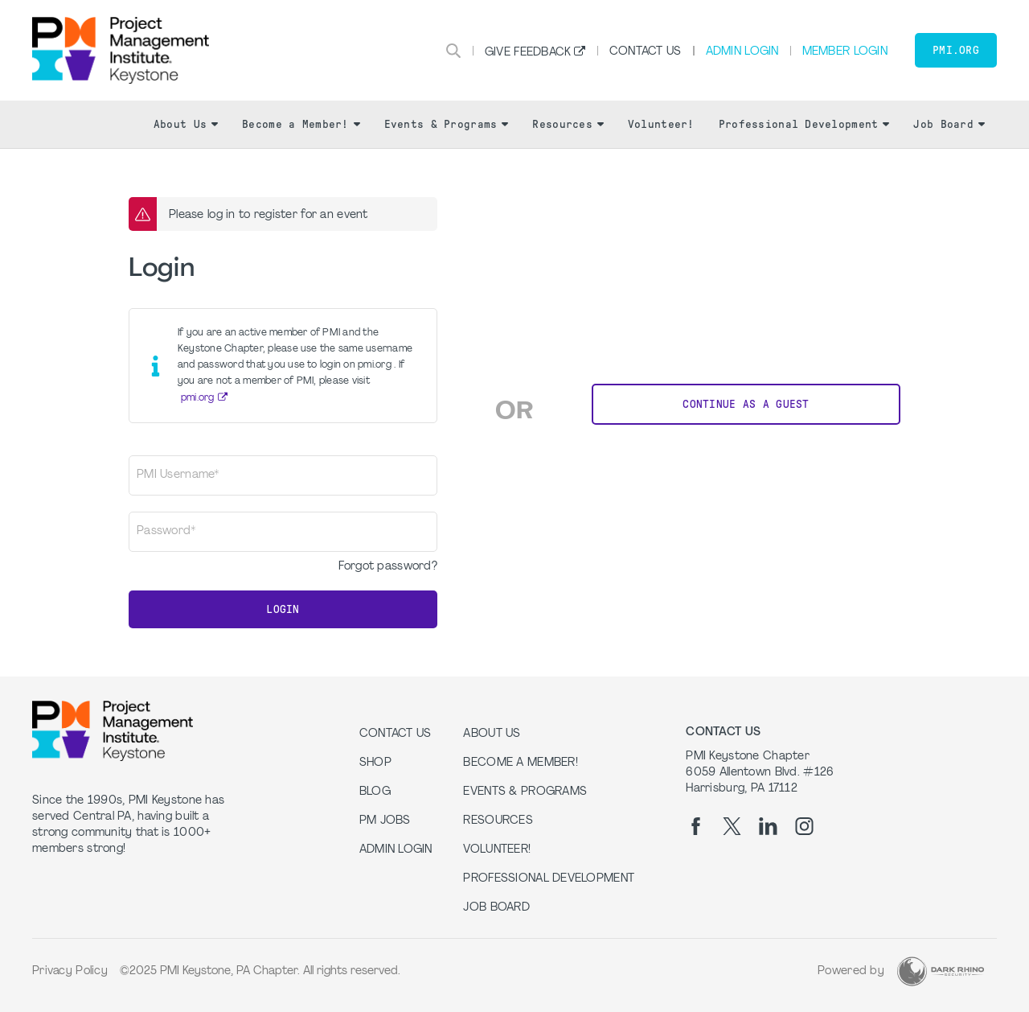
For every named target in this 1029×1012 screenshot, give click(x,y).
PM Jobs (385, 821)
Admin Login (742, 52)
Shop (375, 763)
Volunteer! (661, 124)
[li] (768, 826)
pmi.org (198, 398)
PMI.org (956, 50)
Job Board (949, 124)
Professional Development (804, 124)
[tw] (732, 826)
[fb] (696, 826)
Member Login (845, 52)
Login (282, 609)
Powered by (851, 971)
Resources (568, 124)
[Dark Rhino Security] (940, 971)
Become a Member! (300, 124)
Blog (375, 792)
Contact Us (645, 52)
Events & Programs (446, 124)
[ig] (804, 826)
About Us (186, 124)
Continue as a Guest (746, 404)
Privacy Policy (70, 971)
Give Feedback (528, 53)
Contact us (395, 734)
